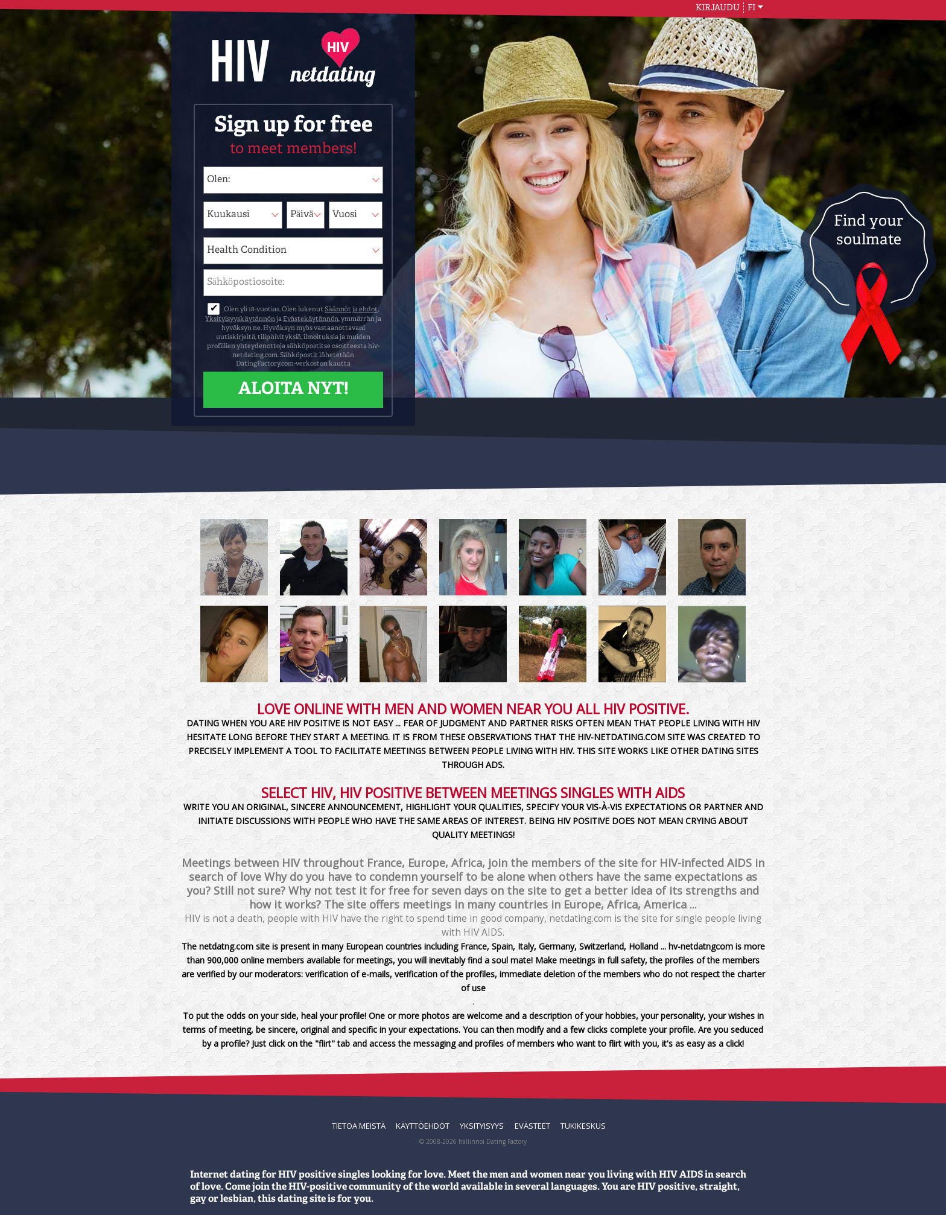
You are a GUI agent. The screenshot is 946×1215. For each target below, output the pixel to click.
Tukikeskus (583, 1125)
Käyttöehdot (422, 1125)
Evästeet (532, 1125)
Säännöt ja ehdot (351, 309)
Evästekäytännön (310, 319)
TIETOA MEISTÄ (359, 1125)
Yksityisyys (482, 1125)
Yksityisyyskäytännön (240, 319)
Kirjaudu (718, 8)
